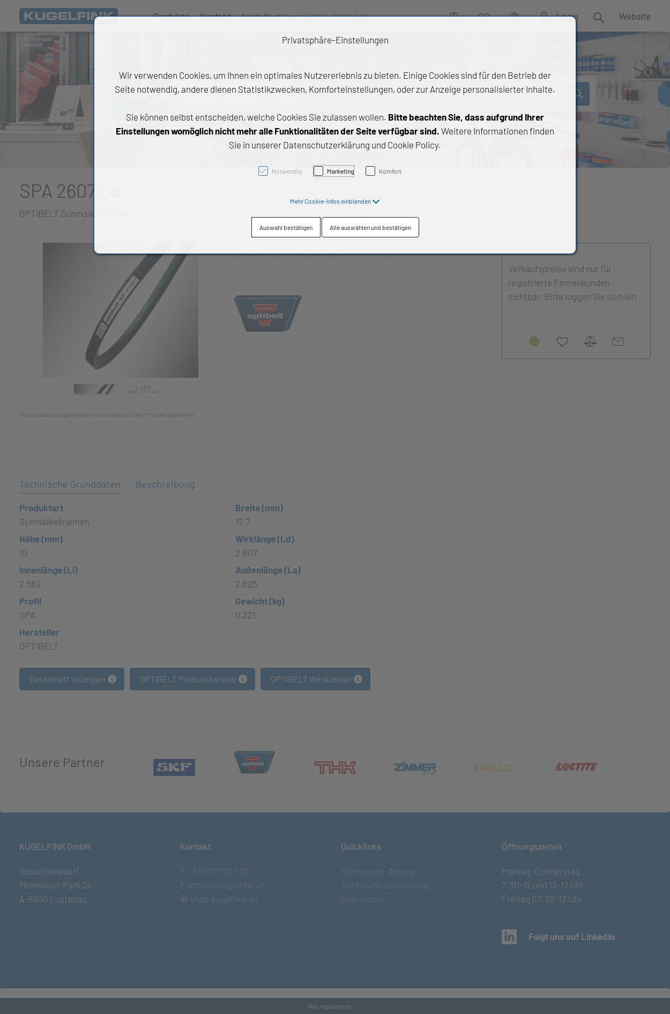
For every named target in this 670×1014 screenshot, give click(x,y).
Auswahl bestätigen (285, 227)
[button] (335, 201)
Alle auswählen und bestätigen (370, 227)
